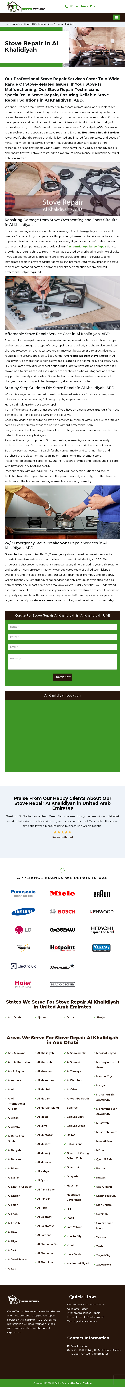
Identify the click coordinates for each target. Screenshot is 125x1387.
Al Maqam (43, 1098)
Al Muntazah (45, 1135)
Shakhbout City (106, 1195)
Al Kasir (13, 1268)
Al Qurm (42, 1180)
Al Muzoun (44, 1162)
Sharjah (101, 1017)
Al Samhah (44, 1235)
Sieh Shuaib (104, 1204)
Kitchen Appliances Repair (83, 1312)
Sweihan (102, 1214)
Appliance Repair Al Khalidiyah (30, 24)
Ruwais (101, 1177)
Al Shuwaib (74, 1062)
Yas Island (102, 1237)
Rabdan (101, 1168)
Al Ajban (13, 1117)
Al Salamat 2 (45, 1226)
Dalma (71, 1135)
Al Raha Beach (46, 1189)
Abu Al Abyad (16, 1053)
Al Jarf (12, 1250)
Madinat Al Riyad (78, 1263)
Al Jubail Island (17, 1259)
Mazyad (101, 1085)
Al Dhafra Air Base (20, 1186)
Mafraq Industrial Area (107, 1065)
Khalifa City (74, 1236)
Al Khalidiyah (45, 1053)
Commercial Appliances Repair (86, 1304)
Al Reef (42, 1207)
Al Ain (11, 1089)
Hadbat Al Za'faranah (74, 1197)
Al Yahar (72, 1089)
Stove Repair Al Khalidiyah (64, 24)
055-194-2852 (83, 6)
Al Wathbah (74, 1080)
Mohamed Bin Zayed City (105, 1097)
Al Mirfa (42, 1125)
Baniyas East (75, 1116)
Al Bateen (14, 1159)
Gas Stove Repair (77, 1308)
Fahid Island (75, 1144)
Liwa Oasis (74, 1254)
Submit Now (62, 676)
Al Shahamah (45, 1253)
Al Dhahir (14, 1195)
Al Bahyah (14, 1150)
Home (8, 24)
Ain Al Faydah (16, 1071)
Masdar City (104, 1076)
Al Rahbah (43, 1198)
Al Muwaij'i (44, 1153)
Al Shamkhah (45, 1262)
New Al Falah (104, 1141)
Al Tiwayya (74, 1071)
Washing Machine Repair (82, 1321)
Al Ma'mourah (46, 1080)
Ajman (41, 1017)
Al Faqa (13, 1214)
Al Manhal (43, 1089)
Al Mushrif (43, 1144)
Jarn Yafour (74, 1227)
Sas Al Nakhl (104, 1186)
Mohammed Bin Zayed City (106, 1111)
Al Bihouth (14, 1168)
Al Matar (42, 1116)
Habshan (73, 1185)
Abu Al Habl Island (20, 1062)
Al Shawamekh (77, 1053)
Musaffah (102, 1123)
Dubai (71, 1017)
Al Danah (14, 1177)
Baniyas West (76, 1125)
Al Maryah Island (48, 1107)
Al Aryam (14, 1127)
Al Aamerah (15, 1080)
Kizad (70, 1245)
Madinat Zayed (106, 1053)
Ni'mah (100, 1150)
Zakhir (100, 1246)
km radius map (62, 735)
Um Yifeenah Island (104, 1226)
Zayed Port (103, 1264)
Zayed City (103, 1255)
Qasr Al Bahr (104, 1159)
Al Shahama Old (47, 1244)
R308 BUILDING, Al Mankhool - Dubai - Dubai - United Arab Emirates (96, 1352)
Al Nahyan (43, 1171)
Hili (69, 1208)
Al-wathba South (78, 1098)
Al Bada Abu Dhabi (16, 1139)
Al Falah (13, 1204)
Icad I (70, 1218)
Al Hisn (12, 1232)
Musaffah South (106, 1132)
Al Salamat (44, 1216)
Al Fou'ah (14, 1223)
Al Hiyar (13, 1241)
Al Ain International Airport (16, 1103)
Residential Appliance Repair (86, 246)
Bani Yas (72, 1107)
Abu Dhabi (14, 1017)
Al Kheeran (44, 1071)
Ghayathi (72, 1176)
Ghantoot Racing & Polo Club (78, 1156)
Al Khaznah (44, 1062)
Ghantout (73, 1167)
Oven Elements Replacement (85, 1317)
